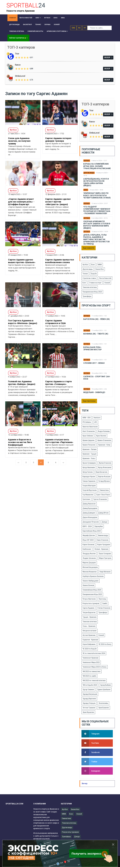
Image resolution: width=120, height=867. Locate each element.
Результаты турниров (91, 603)
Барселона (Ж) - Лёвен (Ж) (96, 319)
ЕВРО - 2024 (87, 526)
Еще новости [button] (88, 248)
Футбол (87, 218)
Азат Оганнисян (89, 431)
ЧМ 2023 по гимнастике (92, 671)
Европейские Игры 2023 (92, 531)
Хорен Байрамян (89, 644)
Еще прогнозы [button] (89, 401)
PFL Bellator (87, 422)
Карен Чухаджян (103, 544)
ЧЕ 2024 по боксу (104, 644)
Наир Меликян (105, 572)
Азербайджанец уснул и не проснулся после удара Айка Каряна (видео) (96, 182)
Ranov (18, 65)
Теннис (85, 274)
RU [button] (79, 28)
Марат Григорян (105, 558)
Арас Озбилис (88, 436)
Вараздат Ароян (89, 476)
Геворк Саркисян (89, 481)
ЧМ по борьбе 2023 (90, 685)
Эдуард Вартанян (89, 699)
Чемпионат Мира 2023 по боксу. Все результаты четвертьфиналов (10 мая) (97, 195)
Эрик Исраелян (88, 712)
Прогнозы (102, 599)
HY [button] (85, 28)
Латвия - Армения (101, 549)
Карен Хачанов (88, 544)
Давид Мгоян (103, 513)
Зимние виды (103, 535)
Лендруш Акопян (89, 554)
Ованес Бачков (88, 585)
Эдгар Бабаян (105, 685)
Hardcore (97, 418)
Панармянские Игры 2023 (92, 292)
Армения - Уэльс (89, 458)
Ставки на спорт (95, 283)
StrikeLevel (20, 76)
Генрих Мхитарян (89, 486)
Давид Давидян (89, 513)
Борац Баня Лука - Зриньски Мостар (92, 348)
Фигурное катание (90, 631)
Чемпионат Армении (90, 658)
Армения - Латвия (89, 449)
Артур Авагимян (89, 467)
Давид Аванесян (89, 504)
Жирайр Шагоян (89, 535)
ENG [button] (73, 28)
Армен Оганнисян (104, 440)
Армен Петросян (89, 445)
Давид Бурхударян (90, 508)
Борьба (87, 160)
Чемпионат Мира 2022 (91, 662)
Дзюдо (104, 522)
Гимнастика (104, 490)
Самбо (104, 603)
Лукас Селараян (105, 554)
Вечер (84, 783)
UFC (95, 422)
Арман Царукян (88, 440)
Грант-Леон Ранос (103, 495)
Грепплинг (86, 499)
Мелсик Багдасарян (90, 567)
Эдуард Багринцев (90, 694)
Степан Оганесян (103, 608)
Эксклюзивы (103, 703)
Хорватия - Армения (90, 640)
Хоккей (107, 283)
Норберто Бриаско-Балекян (93, 576)
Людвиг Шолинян (89, 558)
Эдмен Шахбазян (103, 689)
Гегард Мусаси (104, 481)
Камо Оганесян (102, 540)
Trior (17, 53)
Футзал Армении (89, 635)
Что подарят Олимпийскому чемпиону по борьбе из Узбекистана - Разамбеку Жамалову (96, 210)
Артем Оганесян (105, 463)
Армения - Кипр (104, 445)
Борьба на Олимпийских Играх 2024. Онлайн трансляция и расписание (97, 166)
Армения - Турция (89, 454)
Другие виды (89, 173)
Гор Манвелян (88, 495)
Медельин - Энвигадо (94, 392)
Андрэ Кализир (104, 431)
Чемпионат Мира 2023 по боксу (95, 667)
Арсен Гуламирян (89, 463)
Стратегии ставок (89, 278)
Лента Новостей (105, 278)
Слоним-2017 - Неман (94, 363)
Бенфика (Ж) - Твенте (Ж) (95, 334)
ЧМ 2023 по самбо (89, 676)
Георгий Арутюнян (90, 490)
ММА (100, 265)
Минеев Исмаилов (90, 572)
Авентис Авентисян (90, 427)
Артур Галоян (88, 472)
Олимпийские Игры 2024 (92, 590)
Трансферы (87, 296)
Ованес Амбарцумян (91, 581)
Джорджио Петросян (91, 522)
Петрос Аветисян (89, 599)
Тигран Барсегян (89, 612)
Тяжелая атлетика (90, 287)
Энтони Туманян (89, 708)
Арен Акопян (101, 436)
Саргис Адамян (88, 608)
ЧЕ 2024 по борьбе (90, 649)
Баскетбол (100, 269)
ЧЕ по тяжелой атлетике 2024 (94, 653)
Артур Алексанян (104, 467)
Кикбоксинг (87, 549)
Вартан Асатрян (104, 476)
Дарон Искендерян (90, 517)
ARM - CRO (87, 418)
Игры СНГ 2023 (88, 540)
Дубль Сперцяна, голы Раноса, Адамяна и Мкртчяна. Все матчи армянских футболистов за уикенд (96, 239)
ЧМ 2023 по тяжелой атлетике (94, 680)
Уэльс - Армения (89, 626)
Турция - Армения (89, 617)
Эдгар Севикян (88, 689)
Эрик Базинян (103, 708)
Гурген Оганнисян (100, 499)
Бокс (86, 190)
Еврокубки (99, 526)
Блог (84, 283)
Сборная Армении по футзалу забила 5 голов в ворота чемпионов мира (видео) (96, 224)
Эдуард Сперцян (89, 703)
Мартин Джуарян (89, 563)
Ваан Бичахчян (101, 472)
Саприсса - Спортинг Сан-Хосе (96, 377)
